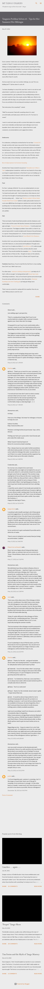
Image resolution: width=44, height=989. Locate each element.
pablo (9, 776)
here (29, 251)
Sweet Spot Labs (33, 274)
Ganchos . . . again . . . (11, 867)
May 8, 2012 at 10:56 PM (16, 503)
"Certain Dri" (37, 142)
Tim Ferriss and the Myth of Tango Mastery (20, 954)
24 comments (12, 943)
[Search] (36, 3)
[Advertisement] (22, 814)
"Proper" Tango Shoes (11, 924)
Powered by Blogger (22, 984)
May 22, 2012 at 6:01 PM (16, 652)
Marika (10, 368)
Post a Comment (7, 795)
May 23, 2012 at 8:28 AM (16, 738)
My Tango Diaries (12, 3)
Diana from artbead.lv (14, 547)
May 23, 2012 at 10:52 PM (16, 770)
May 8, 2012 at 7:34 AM (15, 405)
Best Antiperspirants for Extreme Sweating (14, 163)
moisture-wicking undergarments (21, 271)
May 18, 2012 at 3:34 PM (16, 591)
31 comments (12, 886)
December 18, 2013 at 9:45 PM (17, 790)
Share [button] (37, 296)
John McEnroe (27, 246)
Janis (9, 597)
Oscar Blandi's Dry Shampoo (31, 236)
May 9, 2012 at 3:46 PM (15, 541)
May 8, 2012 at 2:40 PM (15, 459)
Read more (38, 886)
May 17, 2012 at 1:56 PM (16, 559)
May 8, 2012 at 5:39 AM (15, 362)
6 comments (12, 973)
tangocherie (11, 509)
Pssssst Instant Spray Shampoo (20, 226)
